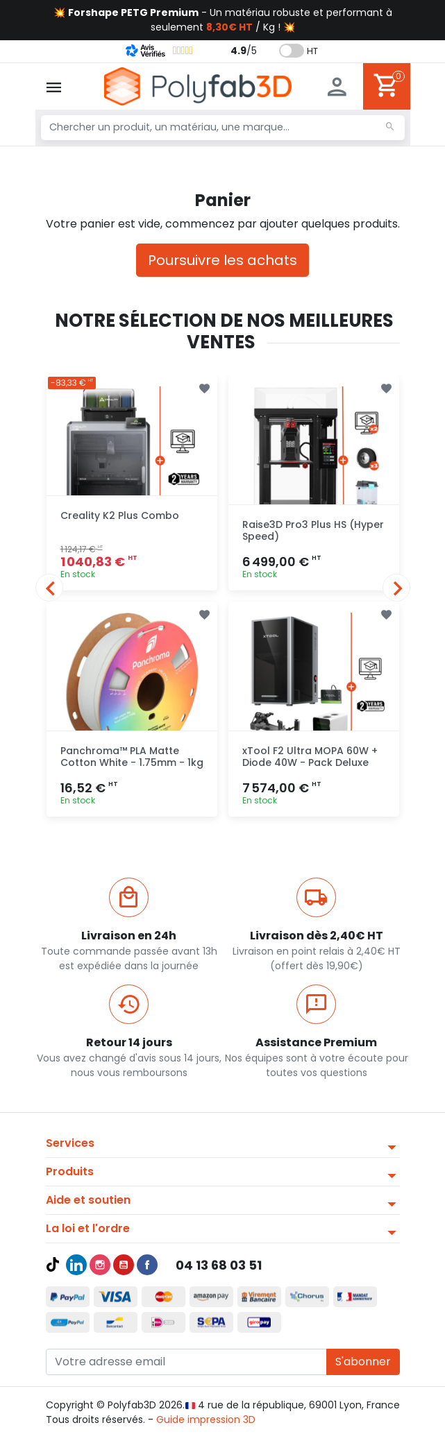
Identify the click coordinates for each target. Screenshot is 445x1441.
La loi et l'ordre (88, 1228)
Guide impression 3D (205, 1419)
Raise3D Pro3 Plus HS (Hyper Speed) (313, 530)
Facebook (147, 1264)
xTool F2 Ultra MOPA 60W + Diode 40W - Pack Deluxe (310, 756)
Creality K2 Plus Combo (119, 515)
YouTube (123, 1264)
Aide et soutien (88, 1200)
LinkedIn (76, 1264)
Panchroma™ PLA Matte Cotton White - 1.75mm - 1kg (131, 756)
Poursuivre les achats (222, 260)
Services (70, 1143)
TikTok (52, 1264)
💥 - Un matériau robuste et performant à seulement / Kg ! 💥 (222, 20)
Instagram (100, 1264)
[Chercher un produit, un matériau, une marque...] (223, 127)
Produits (70, 1171)
